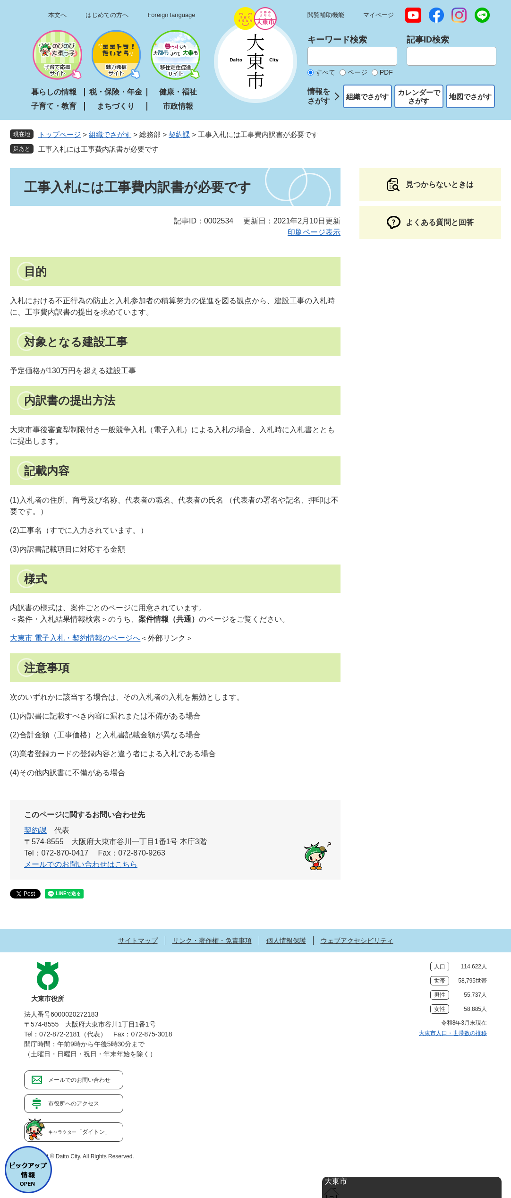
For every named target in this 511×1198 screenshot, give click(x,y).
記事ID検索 (428, 39)
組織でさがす (367, 97)
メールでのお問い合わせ (79, 1080)
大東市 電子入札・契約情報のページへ (75, 638)
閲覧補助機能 (325, 14)
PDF (386, 72)
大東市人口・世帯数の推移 (453, 1033)
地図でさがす (470, 97)
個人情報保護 (286, 940)
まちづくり (116, 106)
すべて (325, 72)
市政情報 (178, 106)
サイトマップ (138, 940)
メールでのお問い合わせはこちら (80, 864)
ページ (357, 72)
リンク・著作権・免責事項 (212, 940)
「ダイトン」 (79, 1132)
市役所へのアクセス (73, 1103)
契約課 (179, 134)
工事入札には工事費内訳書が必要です (98, 149)
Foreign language (171, 14)
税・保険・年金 (115, 92)
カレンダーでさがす (419, 96)
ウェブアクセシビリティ (357, 940)
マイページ (378, 14)
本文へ (57, 14)
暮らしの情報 (54, 92)
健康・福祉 (178, 92)
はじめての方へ (106, 14)
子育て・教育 (54, 106)
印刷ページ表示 (314, 232)
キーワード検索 (337, 39)
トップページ (59, 134)
